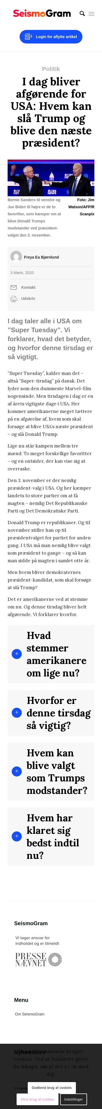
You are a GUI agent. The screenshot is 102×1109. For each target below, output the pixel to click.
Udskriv (28, 298)
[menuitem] (79, 13)
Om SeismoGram (29, 1014)
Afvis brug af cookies (37, 1099)
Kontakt (28, 287)
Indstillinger (73, 1099)
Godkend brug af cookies (52, 1088)
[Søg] (79, 13)
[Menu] (91, 13)
